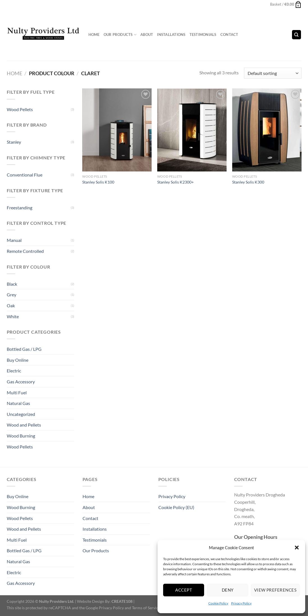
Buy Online (17, 360)
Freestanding (19, 207)
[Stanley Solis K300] (267, 129)
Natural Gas (18, 403)
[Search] (296, 34)
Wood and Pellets (24, 424)
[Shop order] (272, 73)
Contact (229, 34)
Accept (183, 589)
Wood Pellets (20, 109)
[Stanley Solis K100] (117, 129)
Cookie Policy (218, 603)
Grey (11, 294)
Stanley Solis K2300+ (175, 182)
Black (12, 284)
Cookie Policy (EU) (176, 507)
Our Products (120, 34)
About (146, 34)
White (13, 316)
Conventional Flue (24, 174)
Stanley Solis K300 (248, 182)
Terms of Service (146, 607)
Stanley (14, 142)
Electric (14, 370)
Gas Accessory (21, 381)
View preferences (275, 589)
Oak (11, 305)
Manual (14, 240)
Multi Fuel (17, 392)
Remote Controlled (25, 251)
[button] (297, 547)
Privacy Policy (241, 603)
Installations (171, 34)
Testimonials (203, 34)
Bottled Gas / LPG (24, 349)
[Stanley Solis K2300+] (192, 129)
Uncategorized (21, 414)
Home (94, 34)
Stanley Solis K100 (98, 182)
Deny (228, 589)
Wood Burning (21, 435)
